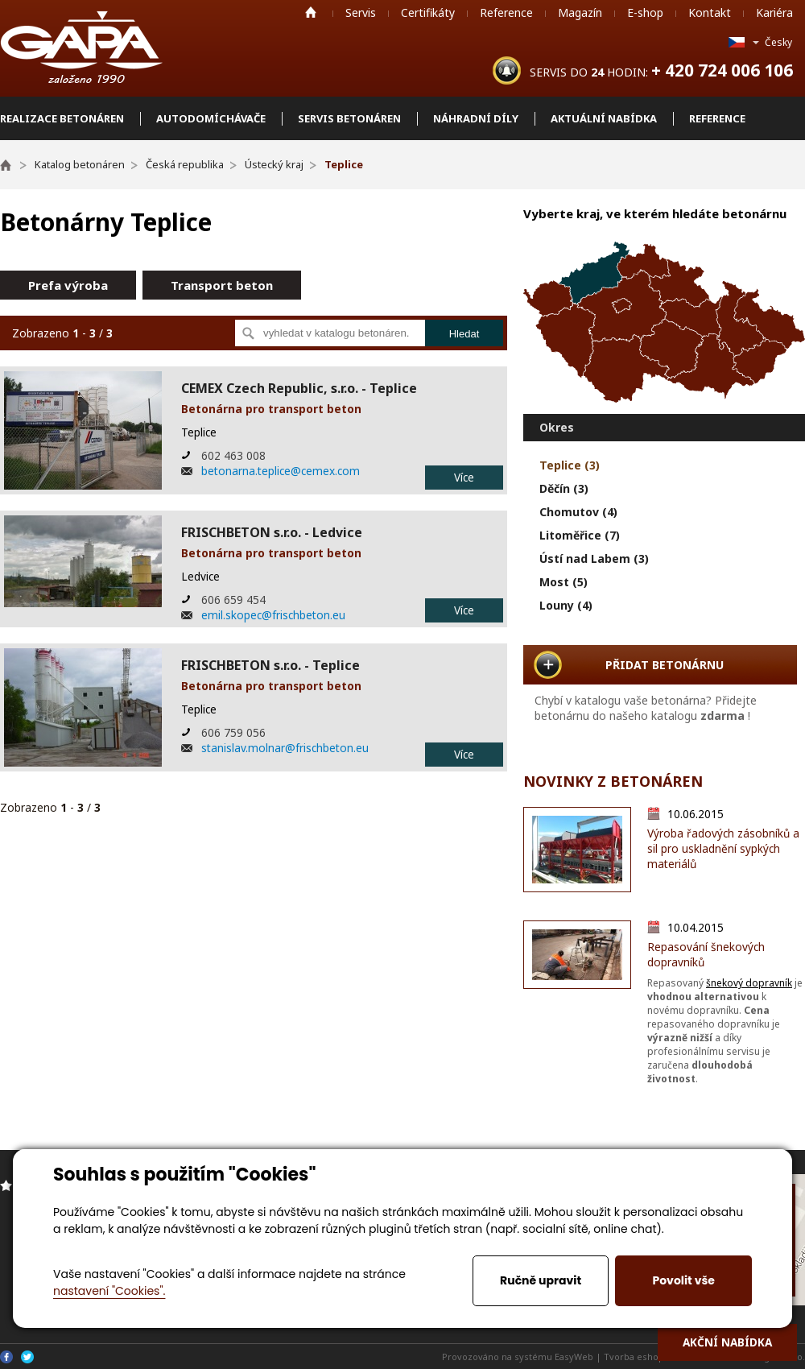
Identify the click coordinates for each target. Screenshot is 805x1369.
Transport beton (222, 285)
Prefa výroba (68, 285)
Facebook (6, 1356)
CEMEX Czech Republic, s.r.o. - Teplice (299, 388)
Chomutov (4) (578, 511)
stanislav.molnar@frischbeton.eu (285, 747)
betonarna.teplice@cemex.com (280, 470)
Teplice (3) (569, 465)
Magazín (580, 12)
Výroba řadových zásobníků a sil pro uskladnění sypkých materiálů (723, 848)
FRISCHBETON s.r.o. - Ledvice (271, 532)
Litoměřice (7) (579, 535)
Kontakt (709, 12)
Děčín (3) (563, 488)
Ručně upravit (540, 1280)
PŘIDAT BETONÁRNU (664, 664)
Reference (506, 12)
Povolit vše (683, 1280)
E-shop (645, 12)
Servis (360, 12)
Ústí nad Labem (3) (594, 558)
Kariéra (774, 12)
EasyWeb (574, 1356)
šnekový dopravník (749, 983)
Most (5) (563, 581)
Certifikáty (428, 12)
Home (310, 12)
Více (464, 477)
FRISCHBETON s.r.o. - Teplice (270, 665)
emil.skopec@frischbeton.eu (273, 614)
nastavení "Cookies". (109, 1291)
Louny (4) (565, 605)
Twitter (27, 1356)
